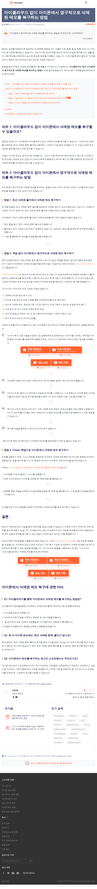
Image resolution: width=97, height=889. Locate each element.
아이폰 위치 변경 (9, 812)
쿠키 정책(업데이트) (10, 845)
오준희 (6, 24)
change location (72, 729)
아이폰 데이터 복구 (9, 803)
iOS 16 (58, 729)
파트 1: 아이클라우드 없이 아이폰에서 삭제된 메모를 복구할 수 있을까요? (39, 84)
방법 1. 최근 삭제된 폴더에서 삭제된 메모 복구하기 (31, 93)
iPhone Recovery (62, 747)
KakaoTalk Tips (74, 725)
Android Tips (60, 742)
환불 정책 (6, 849)
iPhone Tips (83, 738)
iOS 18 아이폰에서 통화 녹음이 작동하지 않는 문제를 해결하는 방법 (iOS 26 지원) (27, 728)
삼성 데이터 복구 (9, 807)
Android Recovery (62, 734)
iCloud (70, 738)
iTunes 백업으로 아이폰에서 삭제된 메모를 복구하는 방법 (35, 467)
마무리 (9, 109)
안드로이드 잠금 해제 (10, 799)
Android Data (60, 716)
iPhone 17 (75, 716)
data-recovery (40, 24)
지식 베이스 (6, 790)
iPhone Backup (80, 734)
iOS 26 (87, 716)
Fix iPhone (75, 742)
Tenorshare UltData (84, 264)
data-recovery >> (14, 760)
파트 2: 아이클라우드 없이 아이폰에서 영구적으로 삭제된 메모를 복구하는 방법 (42, 88)
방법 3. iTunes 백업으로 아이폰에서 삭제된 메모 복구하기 (34, 102)
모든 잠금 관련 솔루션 (11, 816)
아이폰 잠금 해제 (9, 795)
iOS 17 (85, 720)
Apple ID (59, 738)
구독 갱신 (6, 854)
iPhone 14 (59, 725)
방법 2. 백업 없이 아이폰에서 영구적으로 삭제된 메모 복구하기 (36, 98)
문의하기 (5, 832)
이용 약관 (6, 841)
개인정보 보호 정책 (9, 836)
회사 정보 (6, 828)
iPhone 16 (59, 720)
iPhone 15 (72, 720)
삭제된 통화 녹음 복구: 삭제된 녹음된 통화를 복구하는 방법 (27, 717)
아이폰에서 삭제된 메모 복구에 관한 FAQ (24, 114)
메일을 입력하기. (17, 865)
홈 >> (5, 760)
